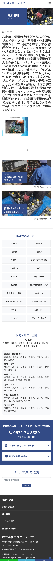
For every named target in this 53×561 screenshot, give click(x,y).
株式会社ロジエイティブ (18, 537)
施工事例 (6, 514)
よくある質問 (8, 521)
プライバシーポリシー (22, 554)
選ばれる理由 (8, 500)
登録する (26, 485)
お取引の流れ (8, 507)
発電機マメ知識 (9, 528)
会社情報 (6, 554)
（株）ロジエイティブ (13, 3)
